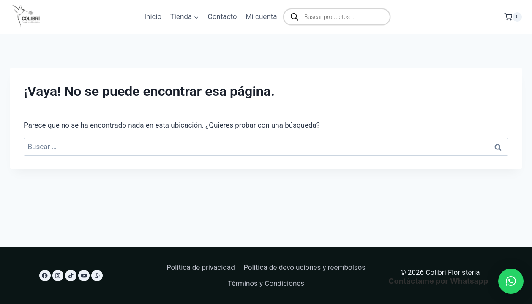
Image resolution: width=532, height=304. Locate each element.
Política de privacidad (200, 267)
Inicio (152, 16)
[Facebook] (45, 275)
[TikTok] (70, 275)
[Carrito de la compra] (513, 16)
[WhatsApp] (97, 275)
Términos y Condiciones (266, 283)
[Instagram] (58, 275)
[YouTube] (84, 275)
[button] (511, 281)
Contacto (222, 16)
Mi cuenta (261, 16)
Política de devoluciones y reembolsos (304, 267)
